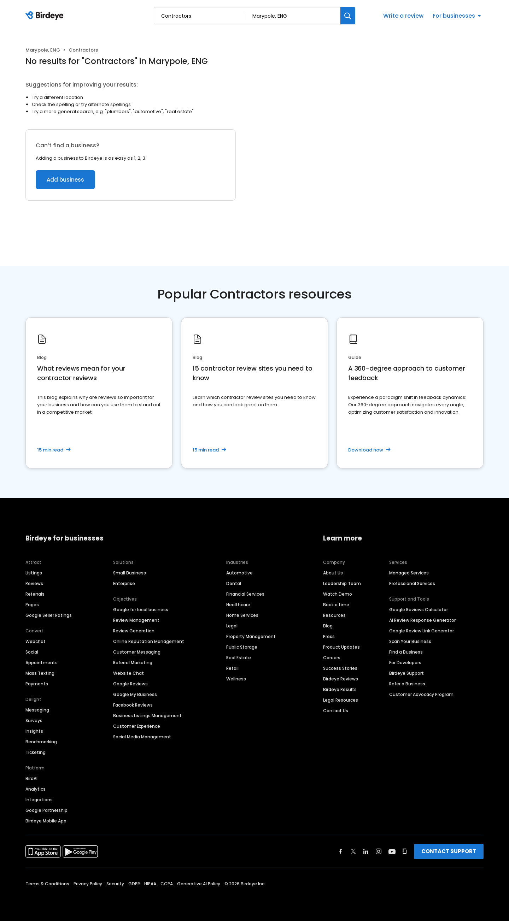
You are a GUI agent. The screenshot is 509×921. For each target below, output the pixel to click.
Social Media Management (142, 737)
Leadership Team (342, 583)
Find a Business (406, 652)
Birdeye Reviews (340, 679)
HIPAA (150, 884)
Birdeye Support (406, 673)
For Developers (405, 663)
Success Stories (340, 668)
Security (115, 884)
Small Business (129, 573)
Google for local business (140, 610)
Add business (65, 179)
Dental (233, 583)
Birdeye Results (340, 689)
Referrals (35, 594)
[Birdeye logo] (45, 16)
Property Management (251, 636)
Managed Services (409, 573)
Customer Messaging (136, 652)
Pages (32, 605)
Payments (36, 684)
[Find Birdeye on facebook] (341, 851)
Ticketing (35, 752)
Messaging (37, 710)
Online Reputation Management (148, 641)
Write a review (403, 16)
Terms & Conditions (47, 884)
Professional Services (412, 583)
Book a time (336, 605)
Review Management (136, 620)
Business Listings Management (147, 716)
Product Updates (341, 647)
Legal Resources (340, 700)
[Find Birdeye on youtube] (392, 851)
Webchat (35, 641)
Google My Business (135, 694)
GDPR (134, 884)
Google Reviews (130, 684)
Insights (34, 731)
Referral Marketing (132, 663)
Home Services (242, 615)
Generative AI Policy (198, 884)
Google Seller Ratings (48, 615)
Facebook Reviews (133, 705)
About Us (333, 573)
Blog (328, 626)
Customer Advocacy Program (421, 694)
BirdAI (31, 778)
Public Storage (241, 647)
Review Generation (133, 631)
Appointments (41, 663)
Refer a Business (407, 684)
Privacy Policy (88, 884)
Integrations (39, 800)
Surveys (33, 721)
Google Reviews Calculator (418, 610)
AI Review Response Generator (422, 620)
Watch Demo (337, 594)
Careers (331, 658)
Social (31, 652)
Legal (232, 626)
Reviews (34, 583)
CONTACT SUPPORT (448, 851)
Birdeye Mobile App (45, 821)
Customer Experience (136, 726)
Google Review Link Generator (421, 631)
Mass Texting (39, 673)
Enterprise (124, 583)
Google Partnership (46, 810)
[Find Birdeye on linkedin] (366, 851)
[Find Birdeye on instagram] (378, 851)
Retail (232, 668)
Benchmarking (41, 742)
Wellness (236, 679)
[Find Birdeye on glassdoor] (405, 851)
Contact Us (335, 711)
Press (329, 636)
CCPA (166, 884)
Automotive (239, 573)
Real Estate (238, 658)
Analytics (35, 789)
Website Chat (128, 673)
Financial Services (245, 594)
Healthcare (238, 605)
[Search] (347, 15)
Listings (33, 573)
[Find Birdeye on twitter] (353, 851)
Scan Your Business (410, 641)
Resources (334, 615)
